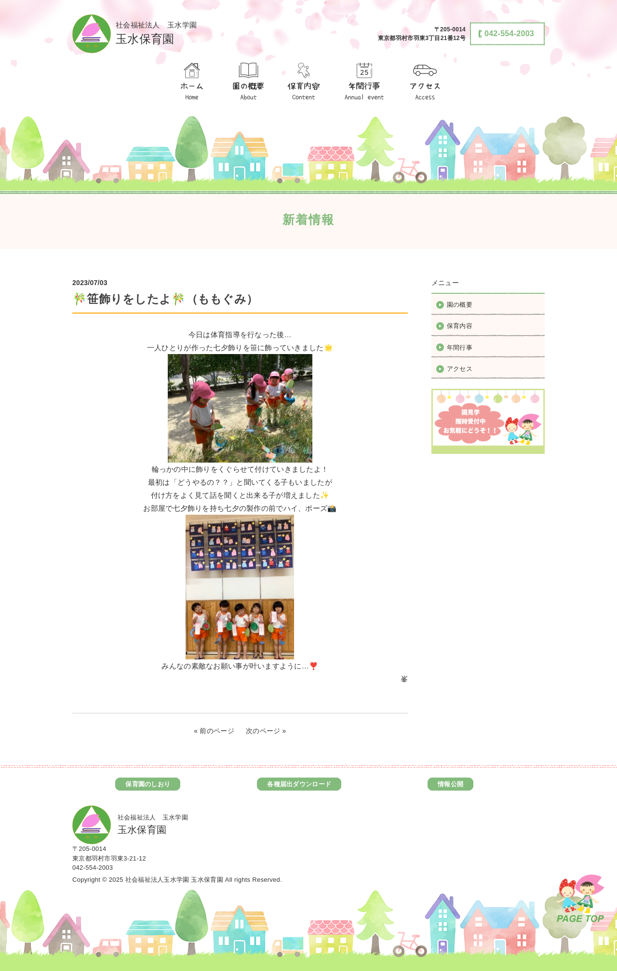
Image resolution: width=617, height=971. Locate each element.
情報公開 (450, 784)
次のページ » (266, 731)
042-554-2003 (92, 867)
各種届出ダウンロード (299, 784)
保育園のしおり (147, 784)
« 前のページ (214, 731)
